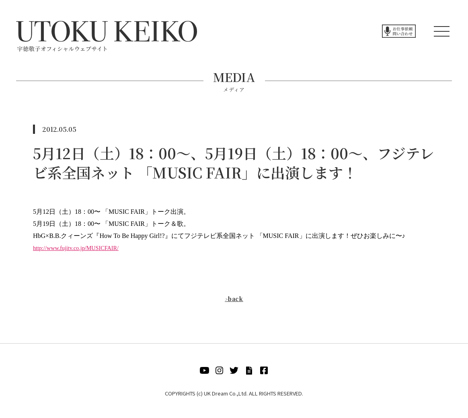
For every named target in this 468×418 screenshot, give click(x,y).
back (233, 298)
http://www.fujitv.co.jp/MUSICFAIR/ (81, 247)
